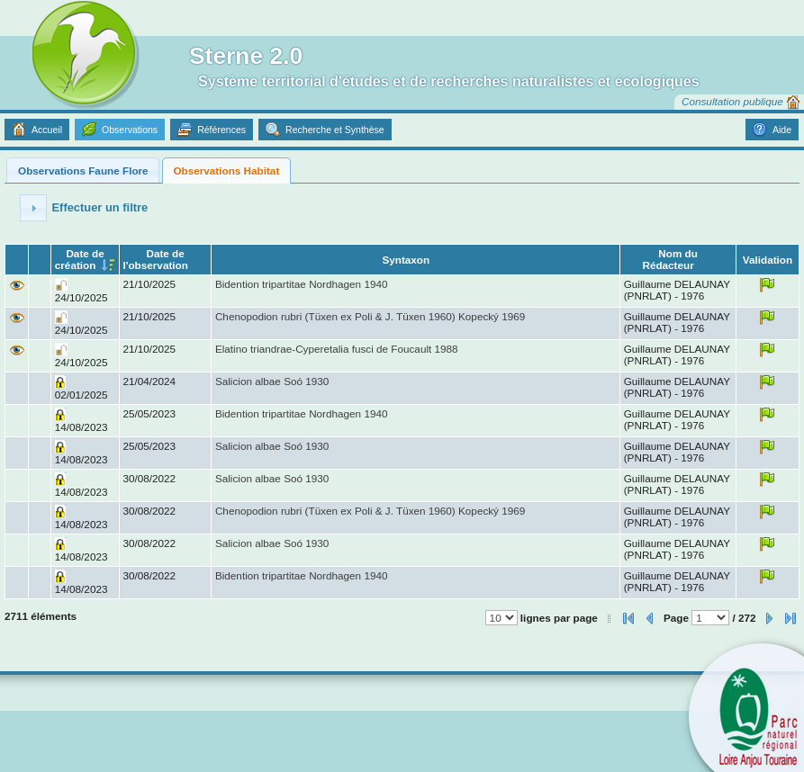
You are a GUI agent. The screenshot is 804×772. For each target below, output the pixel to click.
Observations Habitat (226, 170)
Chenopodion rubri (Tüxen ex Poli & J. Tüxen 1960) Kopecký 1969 (370, 316)
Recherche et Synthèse (334, 129)
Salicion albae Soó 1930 (272, 381)
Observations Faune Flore (83, 170)
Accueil (47, 129)
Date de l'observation (154, 259)
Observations (130, 129)
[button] (33, 207)
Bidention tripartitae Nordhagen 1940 (301, 284)
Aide (781, 129)
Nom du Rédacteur (669, 259)
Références (221, 129)
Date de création (79, 259)
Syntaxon (405, 259)
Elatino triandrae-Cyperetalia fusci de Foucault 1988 (336, 349)
